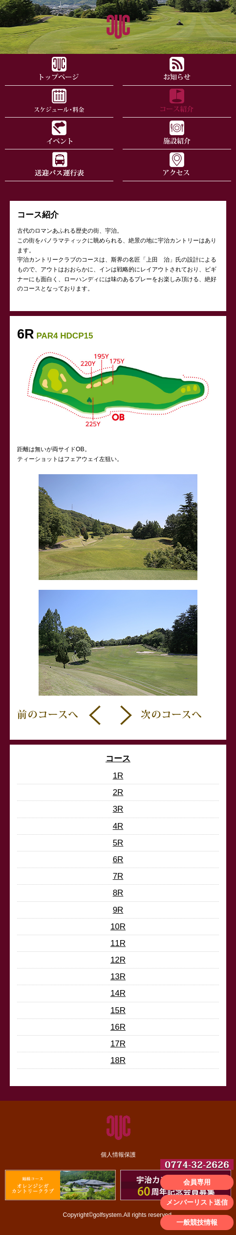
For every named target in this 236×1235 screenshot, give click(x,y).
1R (118, 775)
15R (118, 1010)
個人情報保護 (118, 1154)
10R (118, 926)
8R (118, 892)
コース (118, 758)
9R (118, 910)
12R (118, 960)
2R (118, 792)
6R (118, 859)
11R (118, 943)
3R (118, 809)
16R (118, 1027)
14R (118, 993)
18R (118, 1060)
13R (118, 976)
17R (118, 1043)
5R (118, 843)
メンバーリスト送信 (197, 1202)
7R (118, 876)
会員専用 (197, 1182)
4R (118, 826)
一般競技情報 (196, 1222)
